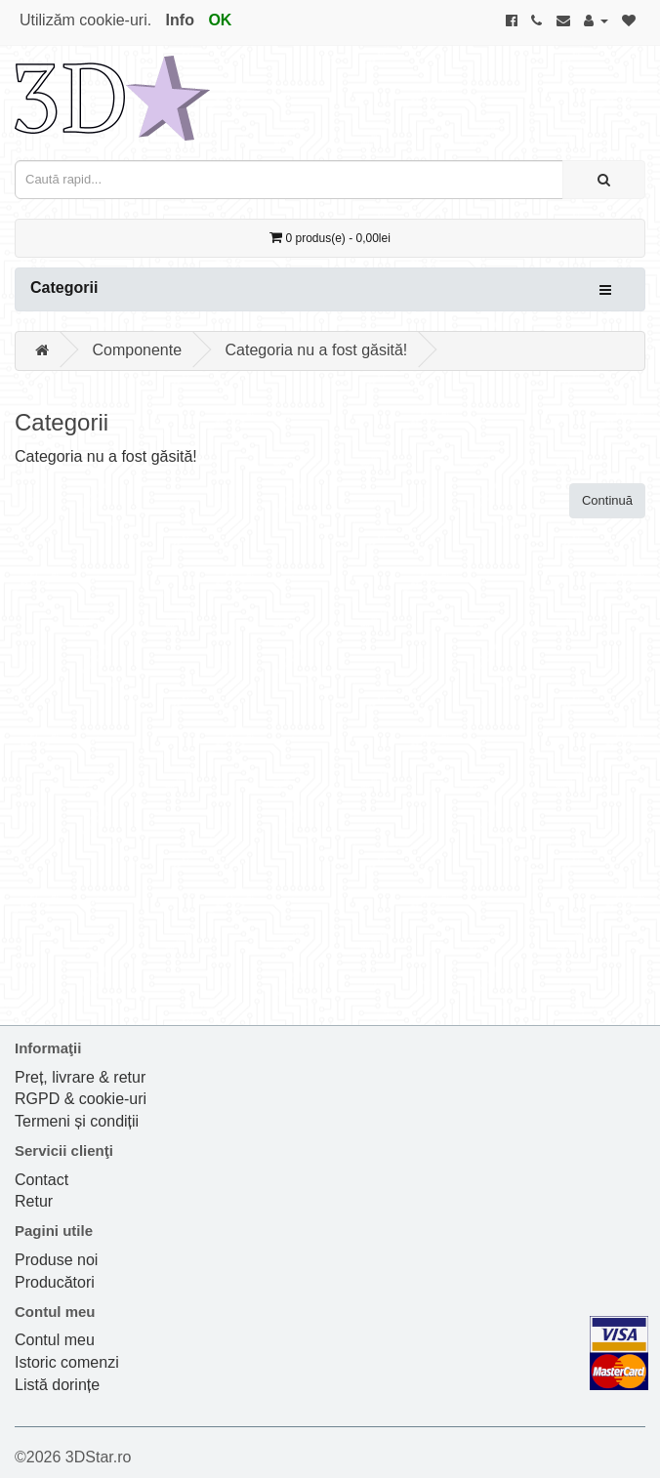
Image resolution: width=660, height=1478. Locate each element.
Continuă (607, 500)
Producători (55, 1282)
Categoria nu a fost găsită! (317, 350)
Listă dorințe (57, 1384)
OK (219, 20)
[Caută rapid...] (603, 179)
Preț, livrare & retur (80, 1077)
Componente (137, 350)
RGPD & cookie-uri (80, 1098)
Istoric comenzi (67, 1362)
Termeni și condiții (77, 1121)
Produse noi (56, 1260)
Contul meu (55, 1340)
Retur (34, 1201)
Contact (41, 1179)
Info (180, 20)
